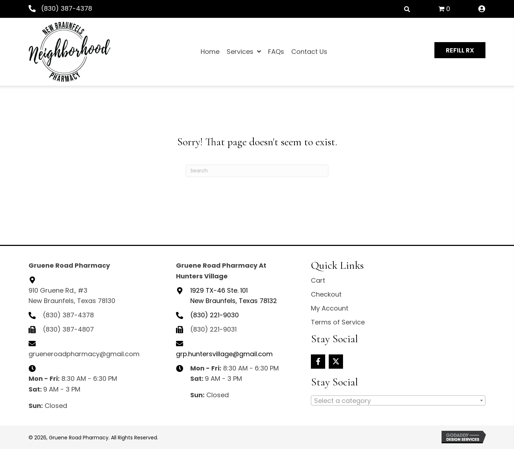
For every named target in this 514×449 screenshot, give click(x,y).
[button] (459, 50)
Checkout (326, 294)
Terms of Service (338, 322)
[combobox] (398, 400)
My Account (329, 308)
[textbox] (398, 401)
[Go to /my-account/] (481, 9)
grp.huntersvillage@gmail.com (224, 353)
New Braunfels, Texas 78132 (233, 296)
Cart (318, 280)
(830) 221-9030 (214, 315)
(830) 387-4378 (66, 8)
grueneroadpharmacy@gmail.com (84, 353)
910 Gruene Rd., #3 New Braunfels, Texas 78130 (72, 296)
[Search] (257, 171)
